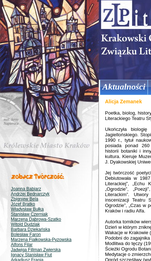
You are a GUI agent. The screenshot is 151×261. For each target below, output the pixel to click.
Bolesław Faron (26, 234)
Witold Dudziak (25, 224)
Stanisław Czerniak (29, 214)
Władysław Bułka (27, 209)
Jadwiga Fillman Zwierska (35, 249)
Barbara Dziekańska (30, 229)
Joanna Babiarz (26, 188)
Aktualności (124, 86)
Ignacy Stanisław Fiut (31, 254)
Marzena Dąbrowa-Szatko (36, 219)
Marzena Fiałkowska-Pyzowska (41, 239)
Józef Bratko (23, 204)
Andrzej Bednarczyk (30, 193)
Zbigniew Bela (24, 199)
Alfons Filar (22, 244)
